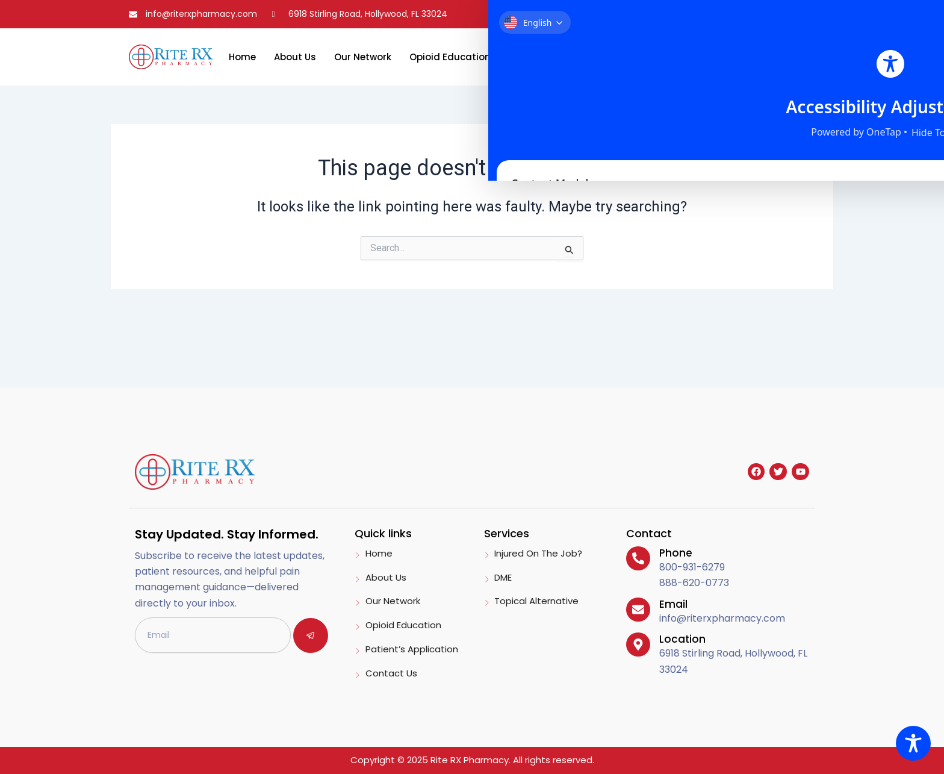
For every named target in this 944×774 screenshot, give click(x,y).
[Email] (637, 609)
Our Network (362, 57)
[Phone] (637, 557)
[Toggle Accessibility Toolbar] (913, 743)
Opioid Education (450, 57)
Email (672, 604)
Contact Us (651, 57)
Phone (674, 553)
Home (242, 57)
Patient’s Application (558, 57)
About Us (295, 57)
